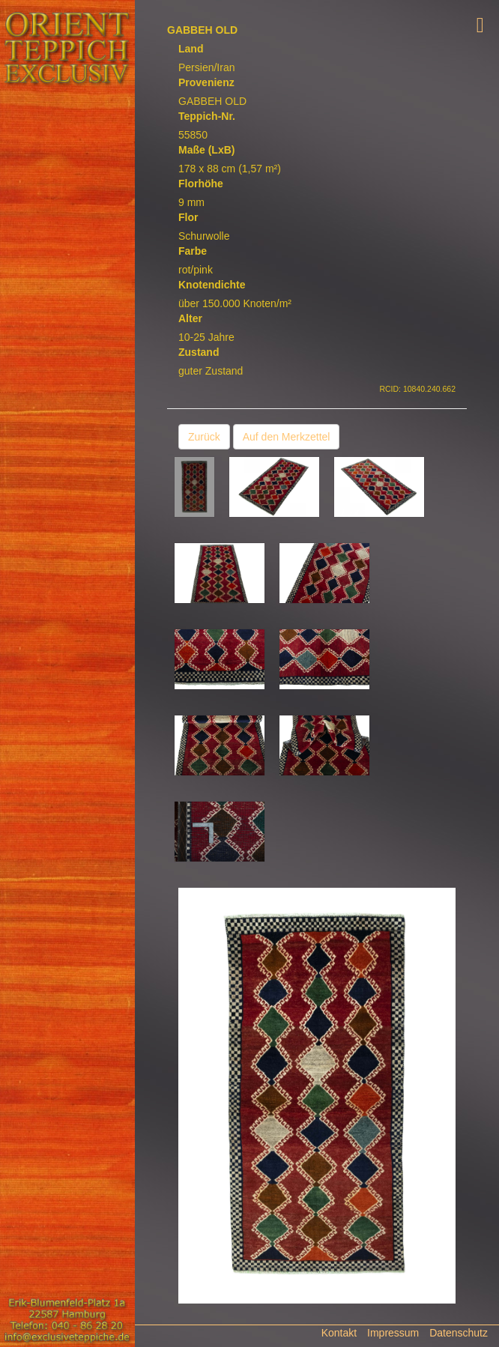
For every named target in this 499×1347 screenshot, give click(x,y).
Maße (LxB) (206, 150)
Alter (190, 318)
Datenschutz (458, 1333)
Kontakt (339, 1333)
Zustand (198, 352)
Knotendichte (211, 285)
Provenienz (206, 82)
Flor (188, 217)
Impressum (393, 1333)
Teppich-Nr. (206, 116)
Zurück (204, 437)
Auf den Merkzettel (286, 437)
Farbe (192, 251)
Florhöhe (200, 184)
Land (190, 49)
